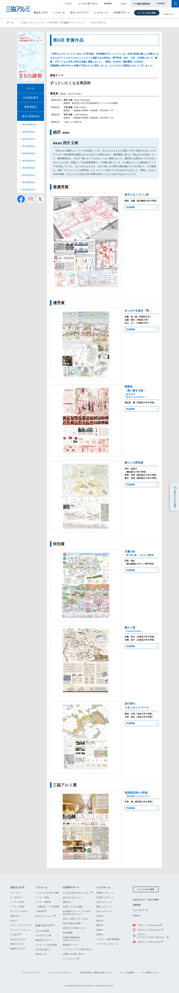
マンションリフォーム (20, 929)
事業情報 (137, 904)
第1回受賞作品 (28, 190)
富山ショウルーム (104, 911)
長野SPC (100, 925)
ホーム (10, 22)
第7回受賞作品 (28, 146)
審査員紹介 (30, 107)
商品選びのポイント (44, 940)
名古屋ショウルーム (105, 897)
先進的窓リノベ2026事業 (48, 906)
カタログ (68, 3)
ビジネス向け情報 (147, 12)
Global (136, 915)
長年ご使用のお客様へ (72, 923)
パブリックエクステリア (21, 925)
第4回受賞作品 (28, 168)
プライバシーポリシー (31, 972)
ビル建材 (14, 934)
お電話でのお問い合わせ (73, 953)
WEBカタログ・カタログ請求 (146, 899)
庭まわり (14, 920)
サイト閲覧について (150, 972)
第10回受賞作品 (29, 124)
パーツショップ (69, 958)
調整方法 (67, 902)
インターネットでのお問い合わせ (77, 949)
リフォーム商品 (17, 906)
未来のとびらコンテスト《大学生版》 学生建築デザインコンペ (52, 22)
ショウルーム (101, 12)
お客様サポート (121, 12)
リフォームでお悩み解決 (46, 944)
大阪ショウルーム (104, 901)
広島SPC (100, 929)
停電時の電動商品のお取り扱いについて (71, 938)
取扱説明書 (67, 932)
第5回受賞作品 (28, 161)
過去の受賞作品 (31, 116)
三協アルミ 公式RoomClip (148, 941)
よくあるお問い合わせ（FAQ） (76, 892)
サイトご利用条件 (127, 972)
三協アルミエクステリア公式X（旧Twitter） (151, 936)
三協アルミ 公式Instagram (149, 929)
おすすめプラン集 (43, 935)
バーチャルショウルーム (107, 943)
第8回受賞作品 (28, 139)
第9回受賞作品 (28, 132)
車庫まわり (15, 915)
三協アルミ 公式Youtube (148, 925)
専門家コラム (41, 954)
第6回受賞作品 (28, 153)
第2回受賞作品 (28, 182)
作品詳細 (130, 207)
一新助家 (39, 911)
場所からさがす (17, 943)
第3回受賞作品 (28, 175)
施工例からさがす (18, 939)
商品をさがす (41, 12)
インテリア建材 (17, 901)
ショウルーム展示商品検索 (107, 939)
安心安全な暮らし (43, 949)
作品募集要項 (30, 97)
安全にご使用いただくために (75, 918)
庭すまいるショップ (44, 916)
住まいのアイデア (79, 12)
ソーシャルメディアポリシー (60, 972)
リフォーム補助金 (43, 901)
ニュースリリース (140, 910)
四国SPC (100, 934)
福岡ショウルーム (104, 906)
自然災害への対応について (74, 928)
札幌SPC (100, 915)
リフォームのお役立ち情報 (47, 892)
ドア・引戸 (15, 892)
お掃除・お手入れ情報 (72, 906)
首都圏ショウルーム (105, 892)
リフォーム (59, 12)
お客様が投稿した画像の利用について (95, 972)
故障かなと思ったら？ (72, 897)
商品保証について (70, 944)
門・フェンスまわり (19, 911)
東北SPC (100, 920)
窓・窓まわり (16, 897)
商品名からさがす (18, 948)
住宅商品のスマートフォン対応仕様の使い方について (76, 912)
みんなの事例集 (42, 930)
